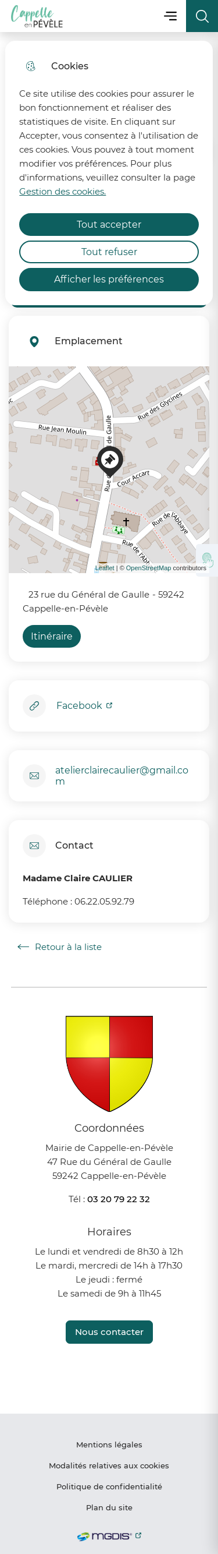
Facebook (80, 705)
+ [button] (24, 382)
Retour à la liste (59, 947)
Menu (170, 16)
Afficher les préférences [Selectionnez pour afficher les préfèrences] (109, 279)
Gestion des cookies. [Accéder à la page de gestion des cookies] (62, 191)
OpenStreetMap (148, 567)
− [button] (24, 399)
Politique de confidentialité (109, 1486)
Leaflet (105, 567)
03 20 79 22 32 (118, 1199)
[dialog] (108, 173)
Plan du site (109, 1507)
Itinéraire (52, 636)
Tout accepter (109, 224)
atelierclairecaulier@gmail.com (121, 776)
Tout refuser (109, 251)
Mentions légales (109, 1444)
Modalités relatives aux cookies (109, 1465)
